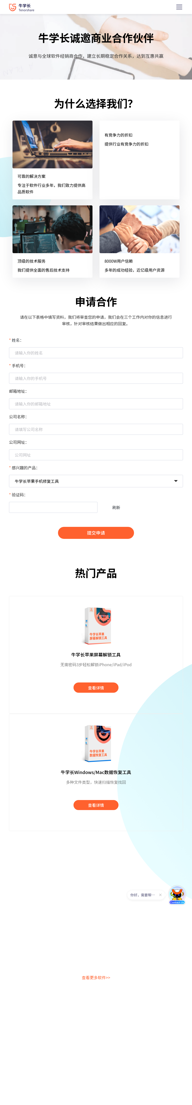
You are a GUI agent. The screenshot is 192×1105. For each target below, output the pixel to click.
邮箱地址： (19, 391)
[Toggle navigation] (179, 7)
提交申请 (96, 532)
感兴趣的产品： (26, 468)
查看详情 (96, 688)
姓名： (18, 340)
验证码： (20, 495)
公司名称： (19, 417)
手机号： (20, 365)
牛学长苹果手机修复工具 (37, 481)
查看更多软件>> (96, 977)
